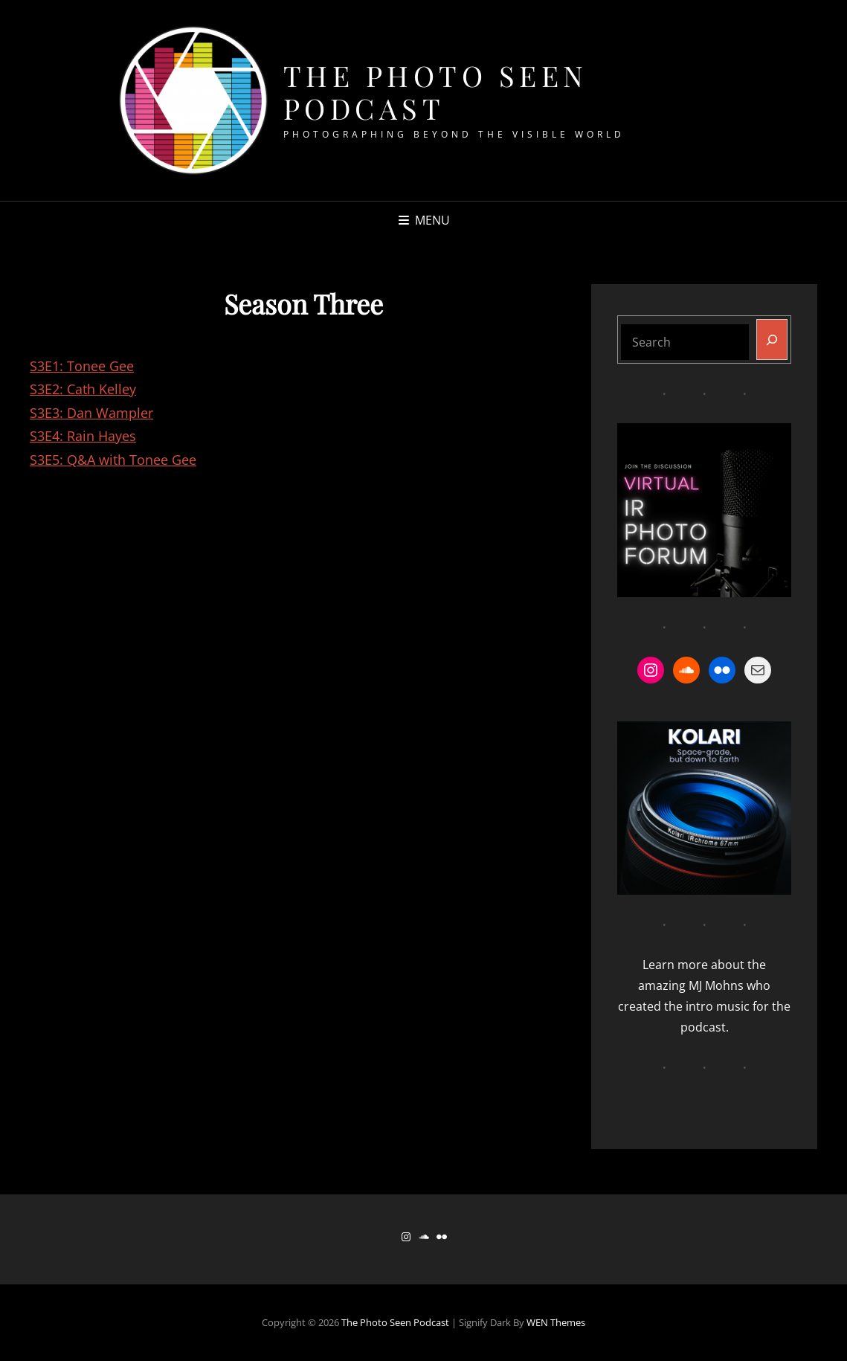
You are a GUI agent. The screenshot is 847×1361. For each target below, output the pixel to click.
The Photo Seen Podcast (435, 92)
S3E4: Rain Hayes (83, 436)
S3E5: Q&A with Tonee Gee (113, 460)
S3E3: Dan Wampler (91, 413)
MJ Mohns (716, 985)
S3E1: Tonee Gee (82, 366)
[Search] (772, 339)
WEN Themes (555, 1322)
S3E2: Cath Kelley (83, 389)
